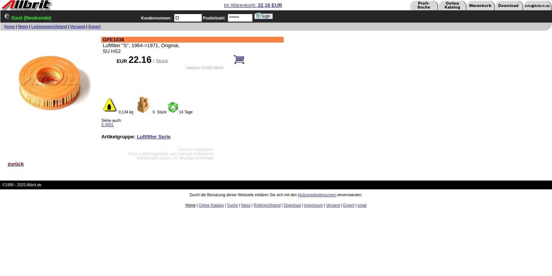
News (23, 27)
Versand (77, 27)
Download (292, 205)
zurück (16, 164)
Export (95, 27)
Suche (232, 205)
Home (9, 27)
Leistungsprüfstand (49, 27)
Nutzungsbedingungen (317, 195)
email (361, 205)
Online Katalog (211, 205)
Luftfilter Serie (154, 137)
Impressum (313, 205)
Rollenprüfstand (267, 205)
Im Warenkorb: (253, 5)
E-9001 (107, 125)
